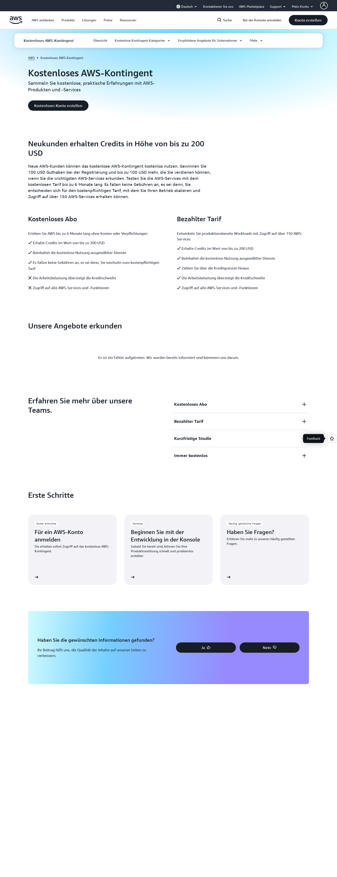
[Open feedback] (332, 438)
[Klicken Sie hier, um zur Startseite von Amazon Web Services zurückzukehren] (15, 23)
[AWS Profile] (324, 5)
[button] (43, 20)
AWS (31, 58)
